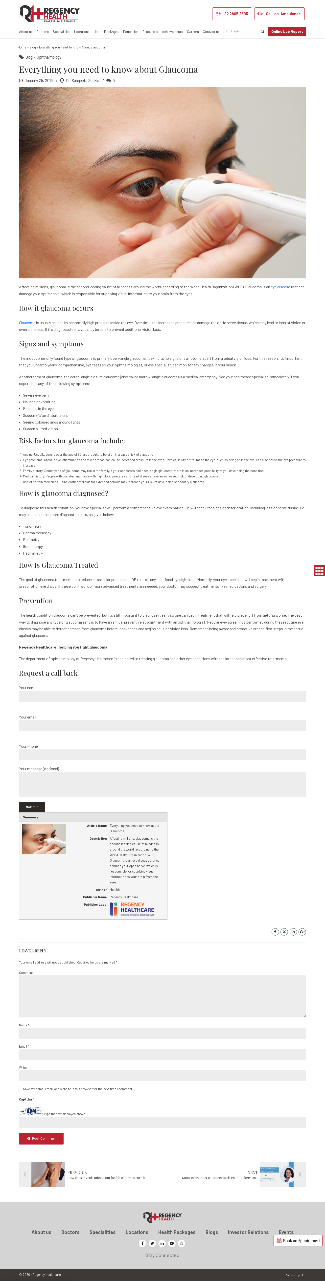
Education (131, 31)
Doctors (43, 31)
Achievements (172, 31)
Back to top (293, 1275)
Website (24, 1068)
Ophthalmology (49, 57)
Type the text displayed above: (65, 1114)
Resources (150, 31)
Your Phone (162, 752)
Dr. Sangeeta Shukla (82, 80)
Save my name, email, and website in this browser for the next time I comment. (78, 1089)
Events (286, 1232)
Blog (32, 47)
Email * (24, 1046)
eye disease (280, 286)
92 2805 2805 (236, 13)
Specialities (61, 31)
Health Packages (106, 31)
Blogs (212, 1232)
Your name (162, 693)
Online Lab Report (287, 31)
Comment (26, 973)
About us (26, 31)
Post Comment (44, 1138)
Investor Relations (248, 1232)
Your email (162, 723)
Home (22, 47)
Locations (82, 31)
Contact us (211, 31)
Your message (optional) (162, 781)
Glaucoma (27, 322)
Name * (24, 1025)
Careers (193, 31)
